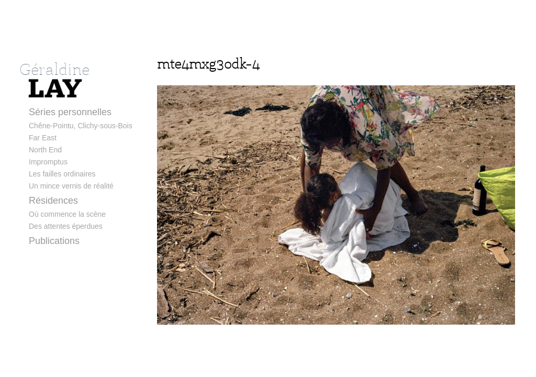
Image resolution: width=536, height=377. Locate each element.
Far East (43, 138)
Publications (54, 241)
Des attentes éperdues (66, 226)
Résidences (53, 200)
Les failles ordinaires (62, 174)
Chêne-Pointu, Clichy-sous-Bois (80, 125)
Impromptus (48, 162)
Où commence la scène (67, 214)
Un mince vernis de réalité (71, 186)
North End (45, 150)
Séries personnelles (70, 112)
